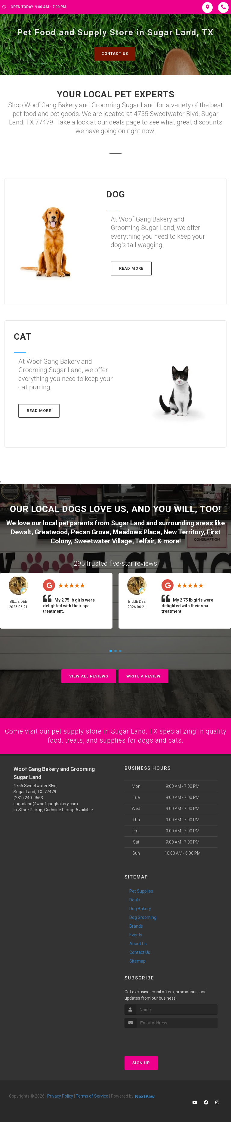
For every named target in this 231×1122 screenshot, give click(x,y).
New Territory (184, 532)
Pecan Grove (90, 532)
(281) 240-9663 (28, 796)
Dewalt (21, 532)
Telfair (144, 540)
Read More (131, 268)
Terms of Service (92, 1094)
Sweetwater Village (103, 540)
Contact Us (114, 53)
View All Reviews (88, 674)
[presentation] (157, 1038)
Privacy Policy (60, 1094)
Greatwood (51, 532)
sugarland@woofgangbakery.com (46, 802)
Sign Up (141, 1061)
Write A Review (143, 674)
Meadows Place (136, 532)
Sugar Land (128, 523)
